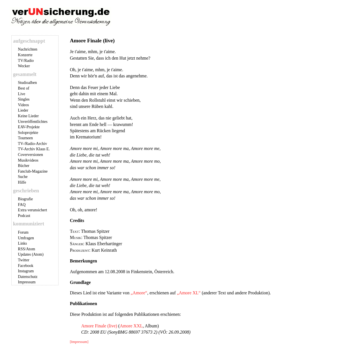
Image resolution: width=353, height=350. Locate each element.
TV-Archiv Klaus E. (34, 149)
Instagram (26, 271)
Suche (22, 177)
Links (22, 243)
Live (21, 94)
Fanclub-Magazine (33, 171)
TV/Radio (26, 60)
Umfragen (26, 238)
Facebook (25, 266)
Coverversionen (30, 155)
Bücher (23, 166)
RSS (21, 249)
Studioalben (27, 83)
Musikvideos (28, 160)
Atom (30, 249)
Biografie (25, 199)
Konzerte (25, 55)
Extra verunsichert (32, 210)
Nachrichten (27, 49)
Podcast (24, 216)
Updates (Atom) (31, 254)
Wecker (24, 66)
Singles (23, 99)
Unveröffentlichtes (33, 121)
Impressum (26, 282)
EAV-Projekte (29, 127)
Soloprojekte (28, 133)
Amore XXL (131, 325)
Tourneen (25, 138)
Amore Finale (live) (99, 325)
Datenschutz (27, 277)
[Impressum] (79, 342)
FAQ (21, 205)
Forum (23, 232)
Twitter (23, 260)
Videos (23, 105)
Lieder (23, 110)
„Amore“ (139, 292)
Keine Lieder (28, 116)
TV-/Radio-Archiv (32, 144)
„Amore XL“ (189, 292)
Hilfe (22, 182)
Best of (23, 88)
